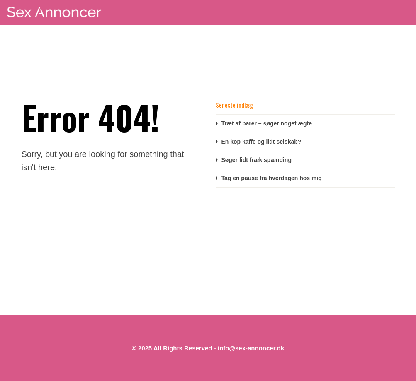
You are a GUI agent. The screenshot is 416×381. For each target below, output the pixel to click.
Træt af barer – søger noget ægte (266, 123)
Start (25, 37)
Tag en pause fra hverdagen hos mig (271, 178)
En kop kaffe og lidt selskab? (261, 141)
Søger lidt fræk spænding (256, 160)
